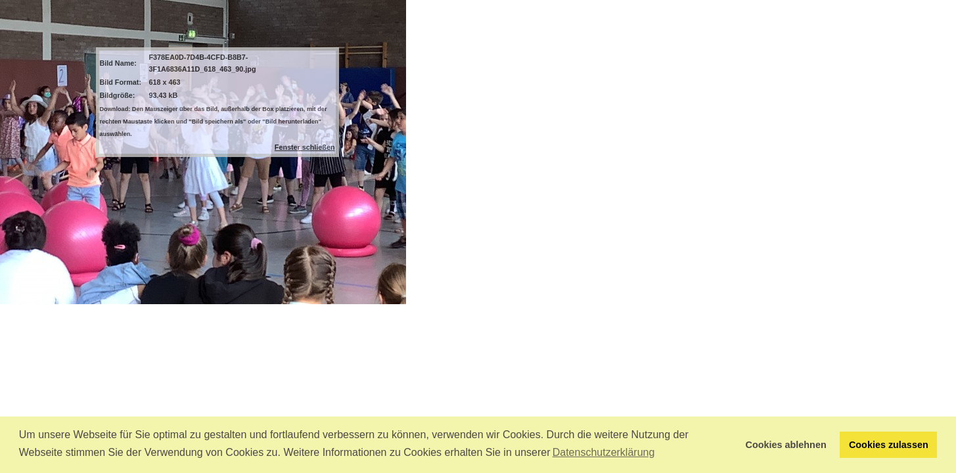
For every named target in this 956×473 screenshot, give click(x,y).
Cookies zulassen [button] (888, 444)
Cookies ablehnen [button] (786, 444)
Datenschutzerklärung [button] (604, 452)
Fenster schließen (305, 147)
